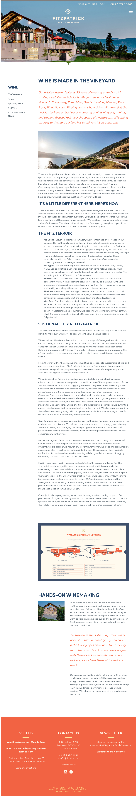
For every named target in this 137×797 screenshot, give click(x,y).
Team (11, 99)
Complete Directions (26, 768)
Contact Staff (68, 765)
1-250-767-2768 (69, 755)
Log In (102, 4)
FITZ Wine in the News (16, 114)
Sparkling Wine (15, 104)
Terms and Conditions (68, 792)
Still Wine (12, 108)
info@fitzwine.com (69, 758)
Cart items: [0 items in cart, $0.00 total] (121, 4)
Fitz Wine (68, 16)
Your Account (86, 4)
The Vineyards (15, 94)
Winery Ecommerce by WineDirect (68, 790)
